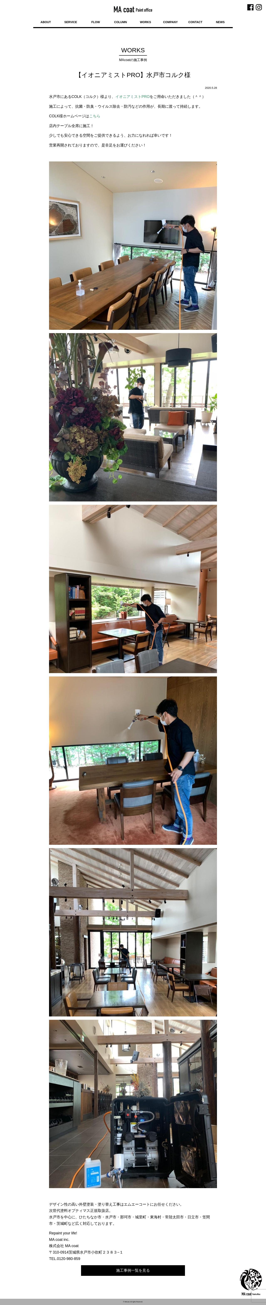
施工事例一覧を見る (133, 1270)
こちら (94, 116)
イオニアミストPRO (132, 97)
